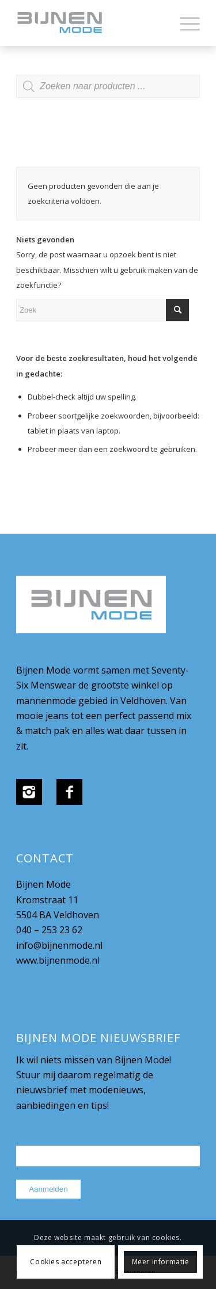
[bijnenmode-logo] (89, 23)
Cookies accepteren (65, 1262)
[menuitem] (184, 23)
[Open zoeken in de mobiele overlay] (108, 92)
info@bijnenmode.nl (59, 945)
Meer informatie (161, 1262)
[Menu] (184, 23)
